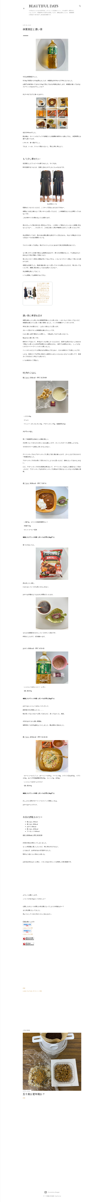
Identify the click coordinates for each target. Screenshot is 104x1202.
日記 (40, 991)
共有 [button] (24, 988)
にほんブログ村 (28, 928)
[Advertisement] (38, 1010)
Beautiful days (43, 6)
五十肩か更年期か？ (34, 1094)
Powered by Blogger (52, 1192)
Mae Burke (58, 1196)
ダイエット (36, 991)
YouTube (29, 991)
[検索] (80, 6)
